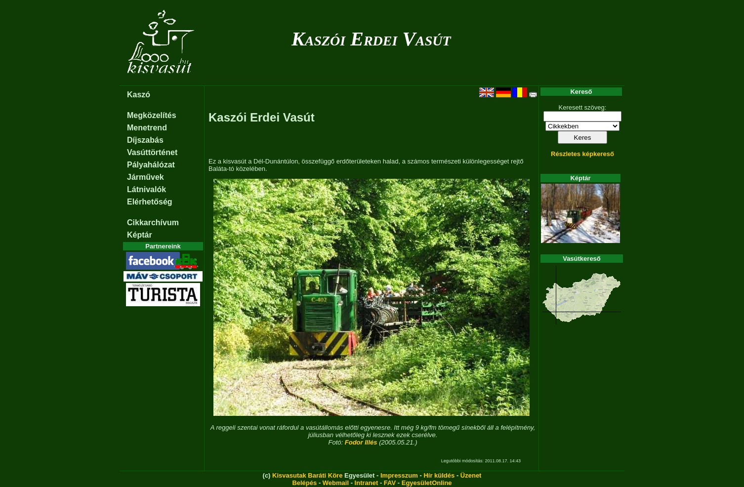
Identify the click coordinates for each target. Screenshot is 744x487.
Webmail (336, 483)
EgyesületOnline (427, 483)
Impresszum (399, 475)
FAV (390, 483)
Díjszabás (145, 140)
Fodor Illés (361, 442)
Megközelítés (151, 115)
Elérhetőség (149, 202)
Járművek (145, 177)
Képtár (139, 235)
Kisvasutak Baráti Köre (307, 475)
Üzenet (471, 475)
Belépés (304, 483)
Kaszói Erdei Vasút (371, 39)
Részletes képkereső (582, 154)
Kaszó (138, 94)
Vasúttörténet (152, 152)
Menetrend (147, 127)
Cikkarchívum (153, 222)
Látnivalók (146, 189)
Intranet (366, 483)
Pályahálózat (151, 165)
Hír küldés (439, 475)
